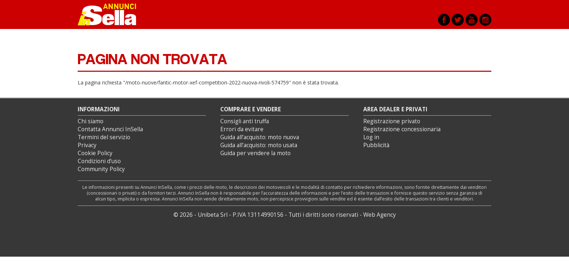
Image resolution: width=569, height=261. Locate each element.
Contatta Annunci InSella (110, 129)
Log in (371, 137)
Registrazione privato (391, 121)
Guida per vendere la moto (255, 153)
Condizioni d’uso (99, 161)
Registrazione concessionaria (402, 129)
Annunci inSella (111, 14)
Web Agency (379, 215)
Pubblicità (376, 145)
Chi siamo (90, 121)
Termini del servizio (104, 137)
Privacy (87, 145)
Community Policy (101, 169)
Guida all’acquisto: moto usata (258, 145)
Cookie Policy (95, 153)
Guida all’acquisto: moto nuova (259, 137)
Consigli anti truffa (244, 121)
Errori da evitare (241, 129)
